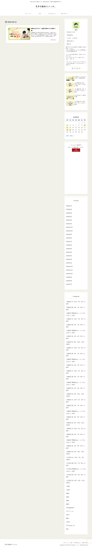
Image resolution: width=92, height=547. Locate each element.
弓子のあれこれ (77, 542)
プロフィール (66, 542)
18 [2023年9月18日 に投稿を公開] (67, 129)
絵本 (71, 542)
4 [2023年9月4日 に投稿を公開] (67, 125)
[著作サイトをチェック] (72, 68)
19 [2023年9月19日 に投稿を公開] (70, 129)
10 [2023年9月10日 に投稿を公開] (84, 125)
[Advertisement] (76, 172)
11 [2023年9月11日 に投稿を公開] (67, 127)
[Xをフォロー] (75, 68)
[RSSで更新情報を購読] (79, 68)
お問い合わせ (85, 542)
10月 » (71, 135)
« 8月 (67, 135)
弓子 (76, 30)
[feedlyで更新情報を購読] (77, 68)
